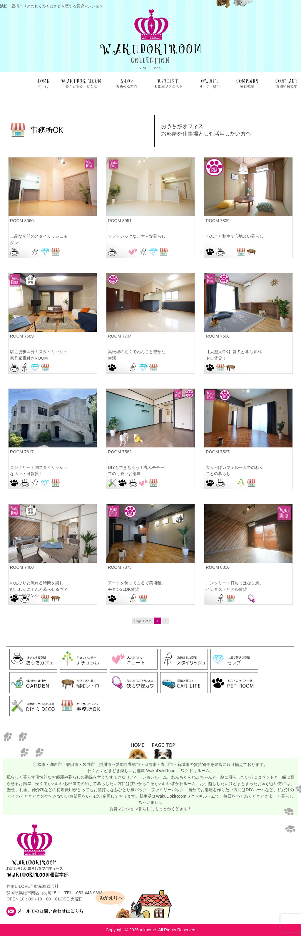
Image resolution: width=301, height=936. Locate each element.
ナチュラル (241, 483)
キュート (132, 251)
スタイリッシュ (35, 251)
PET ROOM (210, 251)
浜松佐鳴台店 (241, 367)
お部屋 (24, 251)
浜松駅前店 (65, 251)
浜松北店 (65, 598)
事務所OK (55, 251)
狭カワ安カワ (251, 598)
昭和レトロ (251, 251)
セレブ (45, 251)
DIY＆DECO (112, 483)
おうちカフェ (14, 251)
